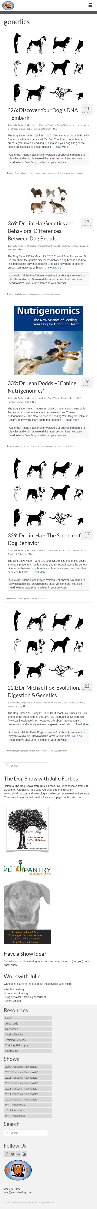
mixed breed (53, 173)
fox (18, 751)
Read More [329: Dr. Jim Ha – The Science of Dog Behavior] (39, 572)
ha (33, 599)
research (49, 294)
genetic (30, 173)
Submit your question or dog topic (23, 961)
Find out (31, 983)
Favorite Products (47, 125)
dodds (17, 446)
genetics (37, 173)
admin (16, 703)
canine (11, 446)
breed (11, 173)
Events (42, 550)
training (41, 599)
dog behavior (20, 294)
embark (23, 173)
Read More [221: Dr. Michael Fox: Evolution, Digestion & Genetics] (82, 724)
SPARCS (52, 751)
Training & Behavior (41, 129)
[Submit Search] (6, 765)
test (61, 173)
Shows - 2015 (79, 550)
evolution (12, 751)
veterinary (79, 173)
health (37, 446)
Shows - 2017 (24, 129)
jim (36, 599)
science (57, 294)
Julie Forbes (19, 125)
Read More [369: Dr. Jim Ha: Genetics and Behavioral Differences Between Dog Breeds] (54, 267)
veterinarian (69, 173)
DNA (16, 173)
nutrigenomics (51, 446)
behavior (12, 599)
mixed (44, 173)
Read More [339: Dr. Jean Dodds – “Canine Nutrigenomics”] (72, 419)
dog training (31, 294)
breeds (20, 599)
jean (43, 446)
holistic (32, 751)
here (67, 158)
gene (24, 446)
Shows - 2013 (14, 706)
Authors (42, 398)
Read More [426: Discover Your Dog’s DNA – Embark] (61, 146)
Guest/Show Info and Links (69, 125)
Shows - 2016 (71, 246)
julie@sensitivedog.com (18, 1192)
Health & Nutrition (76, 703)
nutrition (62, 446)
